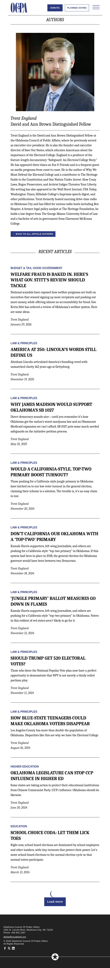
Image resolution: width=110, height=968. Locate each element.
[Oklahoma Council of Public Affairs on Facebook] (4, 948)
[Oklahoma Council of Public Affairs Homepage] (19, 8)
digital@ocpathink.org (14, 937)
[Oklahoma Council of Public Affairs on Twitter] (9, 948)
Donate (55, 8)
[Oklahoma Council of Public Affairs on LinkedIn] (13, 948)
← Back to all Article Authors (33, 234)
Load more (55, 901)
